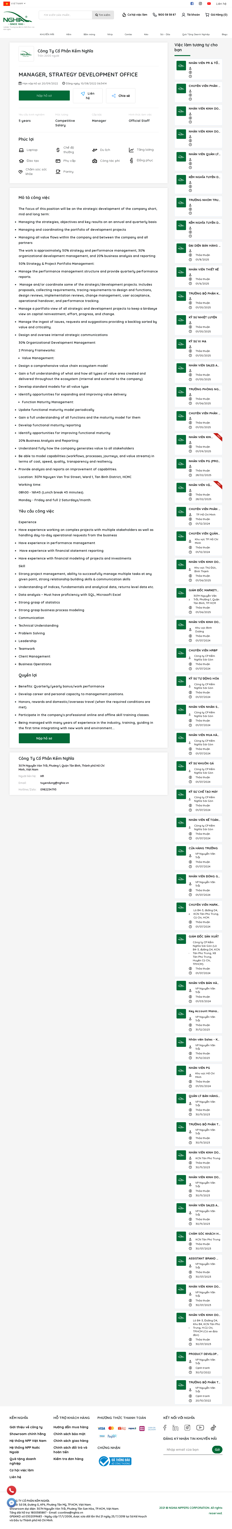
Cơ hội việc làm (137, 14)
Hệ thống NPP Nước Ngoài (25, 1450)
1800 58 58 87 (167, 14)
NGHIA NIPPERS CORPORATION (189, 1507)
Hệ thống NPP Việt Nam (28, 1441)
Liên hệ (221, 3)
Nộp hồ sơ (35, 93)
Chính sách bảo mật (69, 1434)
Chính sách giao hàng (70, 1441)
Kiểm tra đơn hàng (68, 1459)
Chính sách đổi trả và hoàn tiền (70, 1450)
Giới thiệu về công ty (26, 1427)
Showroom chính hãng (28, 1434)
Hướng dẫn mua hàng (70, 1427)
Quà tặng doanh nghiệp (23, 1461)
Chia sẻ (112, 93)
